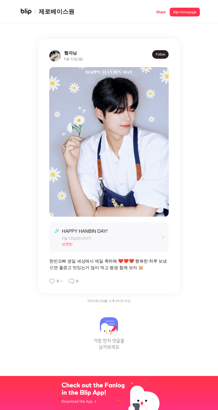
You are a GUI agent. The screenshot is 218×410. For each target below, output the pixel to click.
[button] (160, 11)
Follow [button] (160, 54)
